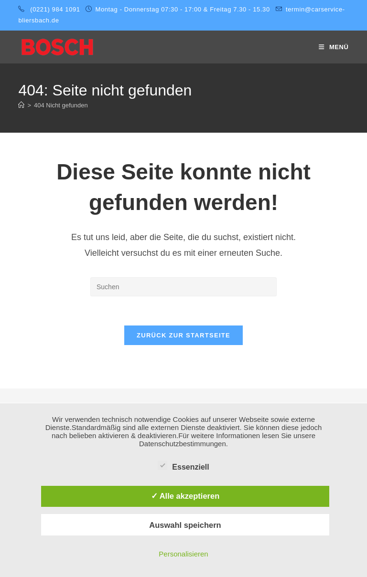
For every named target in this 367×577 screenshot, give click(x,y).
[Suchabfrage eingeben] (183, 286)
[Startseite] (21, 105)
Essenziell (183, 465)
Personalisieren (183, 554)
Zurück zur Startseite (183, 335)
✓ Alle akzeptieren (185, 496)
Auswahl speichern (185, 525)
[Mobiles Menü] (334, 47)
